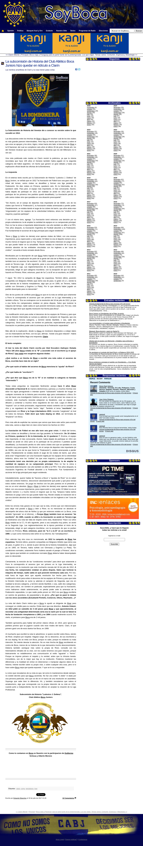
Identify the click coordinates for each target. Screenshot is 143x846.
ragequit (102, 414)
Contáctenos (82, 839)
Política (20, 31)
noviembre (90, 107)
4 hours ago (100, 421)
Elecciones (103, 31)
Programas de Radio (87, 31)
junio (88, 116)
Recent (100, 378)
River (38, 139)
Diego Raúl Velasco (106, 386)
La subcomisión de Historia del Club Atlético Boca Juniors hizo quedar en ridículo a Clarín (39, 63)
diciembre (117, 107)
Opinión (10, 31)
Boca (45, 139)
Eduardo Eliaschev (20, 798)
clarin (18, 788)
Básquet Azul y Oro (34, 31)
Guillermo (69, 753)
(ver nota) (19, 353)
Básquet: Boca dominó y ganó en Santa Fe (104, 331)
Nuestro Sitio (61, 31)
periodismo (29, 788)
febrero (89, 123)
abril (88, 119)
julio (88, 114)
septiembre (91, 111)
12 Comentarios (68, 798)
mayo (89, 118)
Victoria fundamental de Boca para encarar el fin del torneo (109, 304)
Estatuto (49, 31)
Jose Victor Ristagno (106, 399)
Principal (24, 55)
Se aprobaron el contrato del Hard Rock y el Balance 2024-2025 (111, 352)
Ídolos (72, 31)
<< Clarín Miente (12, 55)
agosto (89, 112)
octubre (89, 109)
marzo (89, 121)
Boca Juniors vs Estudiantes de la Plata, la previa (106, 313)
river (35, 788)
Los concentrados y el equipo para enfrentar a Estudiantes (109, 323)
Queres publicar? (71, 839)
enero (89, 124)
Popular (107, 378)
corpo (23, 788)
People (92, 378)
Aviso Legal (60, 839)
